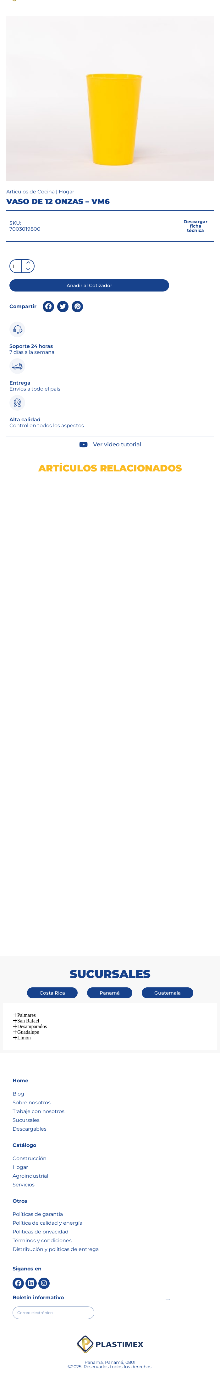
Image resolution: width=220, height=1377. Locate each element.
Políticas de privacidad (41, 1208)
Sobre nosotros (32, 1079)
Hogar (66, 215)
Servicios (24, 1161)
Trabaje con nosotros (38, 1088)
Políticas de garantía (38, 1190)
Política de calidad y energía (47, 1199)
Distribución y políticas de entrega (56, 1225)
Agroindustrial (30, 1152)
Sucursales (26, 1096)
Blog (18, 1070)
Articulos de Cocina (30, 215)
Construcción (30, 1135)
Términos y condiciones (42, 1217)
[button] (166, 16)
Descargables (30, 1105)
